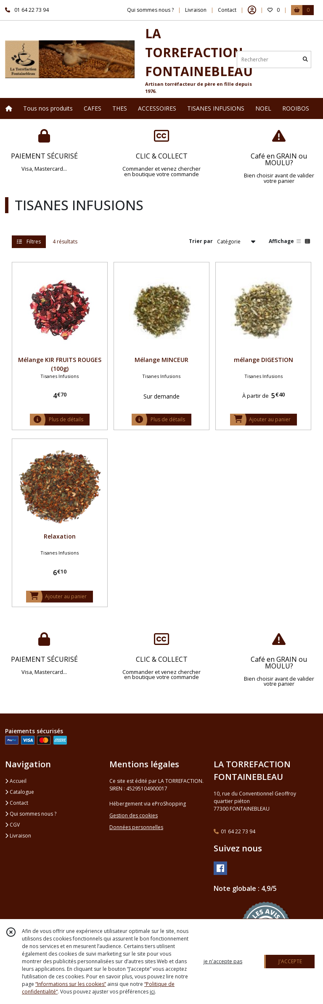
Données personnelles (136, 827)
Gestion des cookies (133, 815)
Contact (227, 9)
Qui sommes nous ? (30, 813)
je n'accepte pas (223, 961)
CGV (12, 824)
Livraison (18, 835)
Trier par (201, 241)
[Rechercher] (305, 59)
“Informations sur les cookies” (70, 984)
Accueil (15, 781)
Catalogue (19, 791)
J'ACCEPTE (290, 961)
